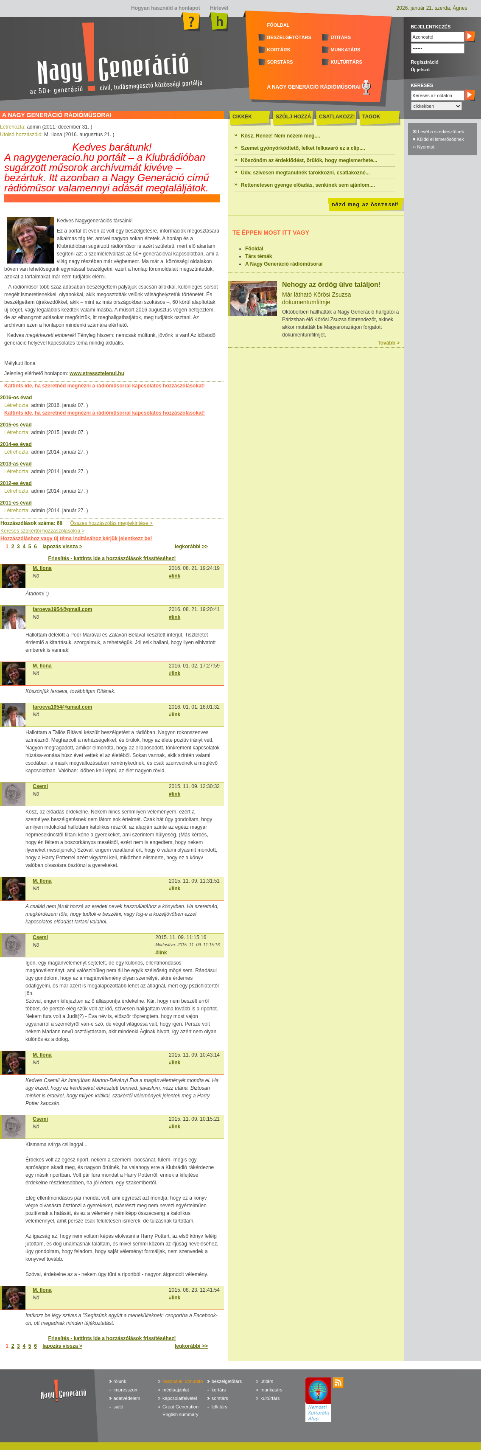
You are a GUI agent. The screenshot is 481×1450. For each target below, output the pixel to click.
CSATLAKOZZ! (337, 117)
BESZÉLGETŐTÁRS (289, 37)
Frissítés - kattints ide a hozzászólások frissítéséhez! (112, 558)
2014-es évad (16, 444)
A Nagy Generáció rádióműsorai (283, 264)
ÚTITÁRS (340, 37)
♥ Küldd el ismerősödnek (438, 139)
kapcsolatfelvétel (179, 1398)
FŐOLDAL (278, 25)
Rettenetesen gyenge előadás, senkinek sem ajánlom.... (308, 185)
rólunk (120, 1381)
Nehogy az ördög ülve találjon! (331, 284)
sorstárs (220, 1398)
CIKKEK (242, 117)
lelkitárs (219, 1406)
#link (174, 576)
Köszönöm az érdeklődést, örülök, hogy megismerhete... (309, 160)
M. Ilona (42, 568)
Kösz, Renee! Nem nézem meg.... (280, 136)
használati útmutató (182, 1381)
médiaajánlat (175, 1389)
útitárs (266, 1381)
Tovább (386, 343)
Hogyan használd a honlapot (165, 8)
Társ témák (258, 256)
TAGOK (371, 117)
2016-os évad (16, 398)
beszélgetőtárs (227, 1381)
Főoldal (254, 249)
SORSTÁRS (280, 62)
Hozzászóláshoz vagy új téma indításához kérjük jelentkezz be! (76, 538)
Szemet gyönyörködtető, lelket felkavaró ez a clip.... (303, 148)
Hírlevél (219, 8)
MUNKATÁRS (345, 49)
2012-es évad (16, 483)
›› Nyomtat (423, 146)
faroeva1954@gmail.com (62, 609)
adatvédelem (127, 1398)
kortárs (219, 1389)
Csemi (40, 786)
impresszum (126, 1389)
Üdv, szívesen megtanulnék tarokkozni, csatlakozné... (305, 173)
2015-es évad (16, 425)
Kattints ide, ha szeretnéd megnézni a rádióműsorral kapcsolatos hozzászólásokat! (104, 386)
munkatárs (271, 1389)
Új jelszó (420, 69)
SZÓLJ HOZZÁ (293, 117)
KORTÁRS (278, 49)
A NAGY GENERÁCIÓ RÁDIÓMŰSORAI (314, 87)
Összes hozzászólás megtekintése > (111, 523)
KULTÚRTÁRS (346, 62)
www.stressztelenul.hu (97, 373)
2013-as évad (16, 464)
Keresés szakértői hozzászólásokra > (42, 531)
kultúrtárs (270, 1398)
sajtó (118, 1406)
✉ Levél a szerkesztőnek (438, 131)
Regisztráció (424, 62)
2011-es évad (16, 503)
